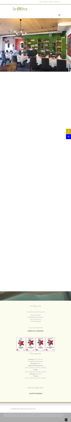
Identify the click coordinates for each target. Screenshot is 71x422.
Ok (66, 419)
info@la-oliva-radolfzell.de (54, 1)
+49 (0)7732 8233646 (43, 1)
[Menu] (59, 15)
